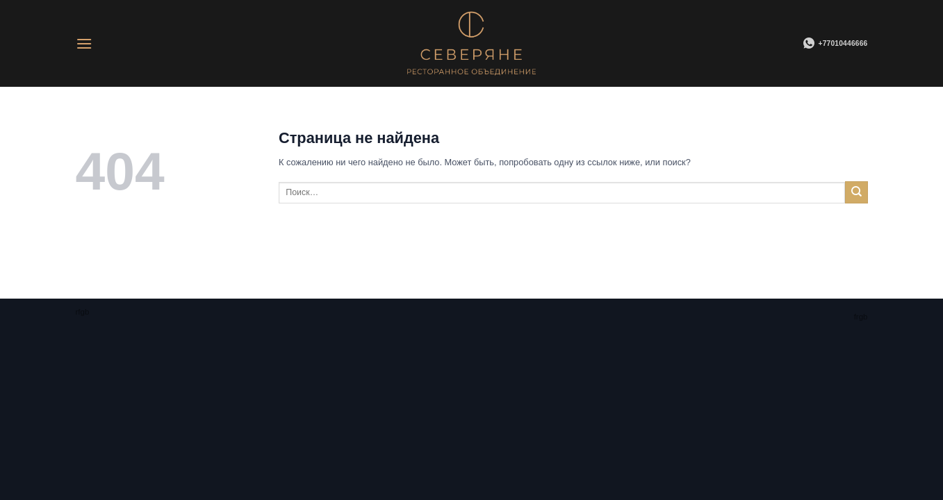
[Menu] (84, 43)
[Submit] (856, 192)
